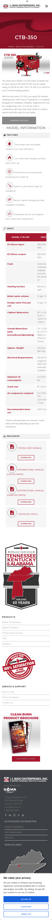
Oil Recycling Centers (12, 633)
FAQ (4, 638)
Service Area (8, 692)
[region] (26, 896)
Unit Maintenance (13, 832)
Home (11, 47)
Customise (26, 906)
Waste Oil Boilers (10, 627)
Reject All (26, 914)
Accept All (26, 899)
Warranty (6, 644)
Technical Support (10, 697)
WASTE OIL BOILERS (25, 47)
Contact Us (7, 702)
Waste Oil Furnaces (11, 622)
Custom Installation (14, 827)
